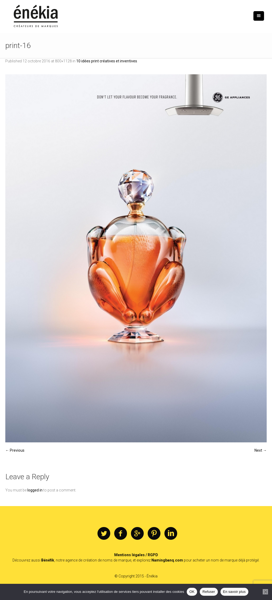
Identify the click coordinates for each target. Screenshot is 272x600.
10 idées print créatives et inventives (106, 61)
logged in (34, 490)
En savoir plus (234, 592)
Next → (260, 450)
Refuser (208, 592)
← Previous (14, 450)
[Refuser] (265, 591)
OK (191, 592)
